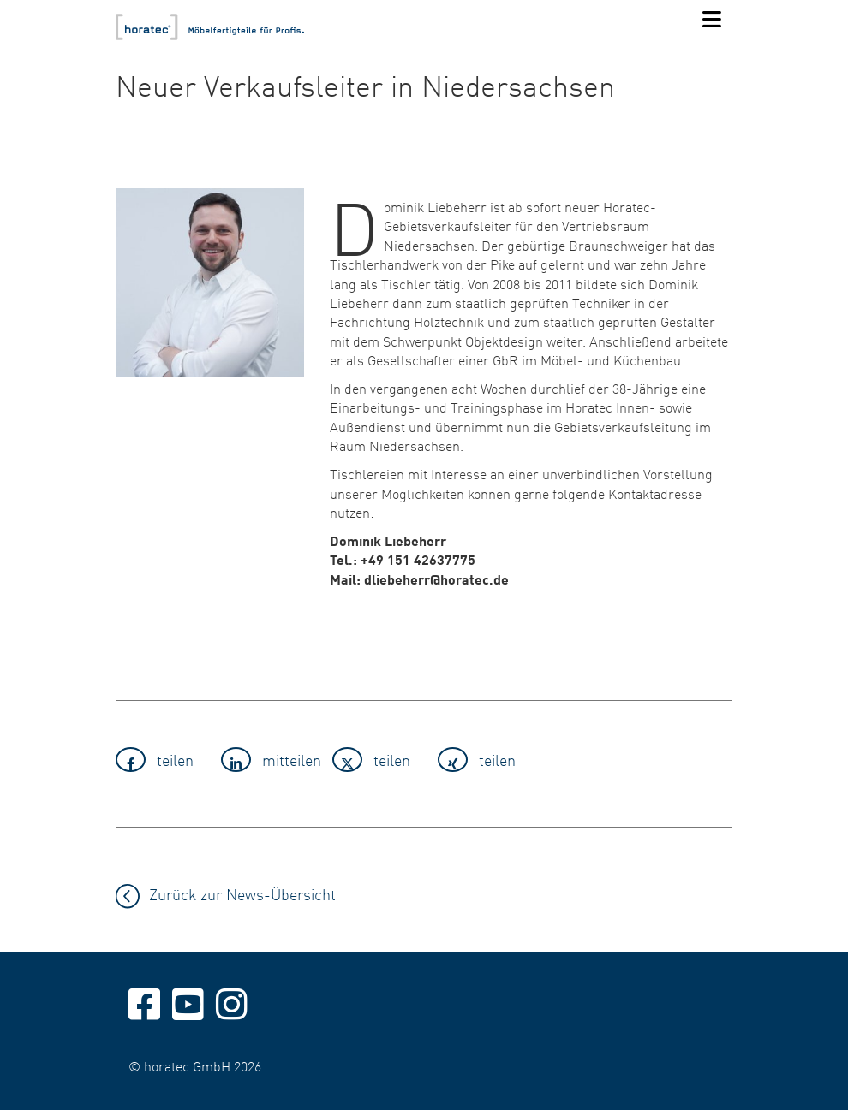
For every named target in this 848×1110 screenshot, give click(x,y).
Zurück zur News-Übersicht (242, 894)
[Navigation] (711, 20)
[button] (163, 760)
